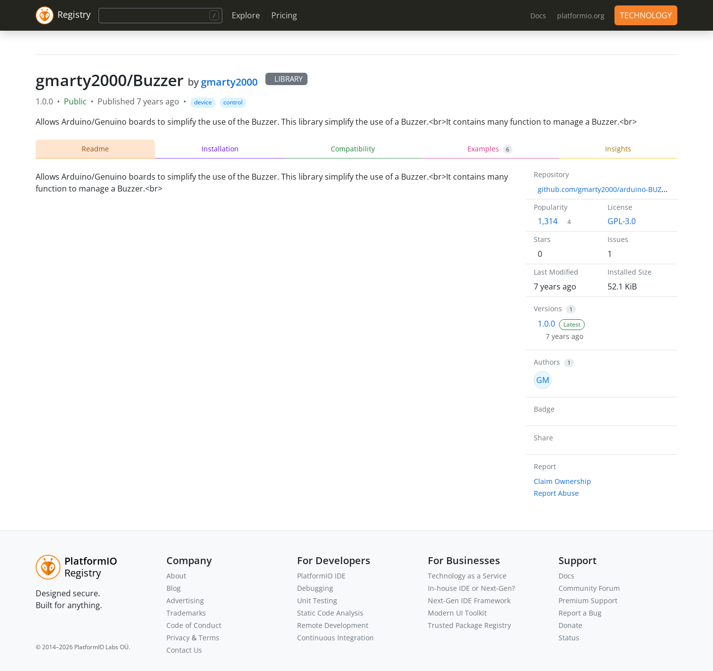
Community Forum (589, 588)
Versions (548, 308)
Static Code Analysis (330, 613)
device (203, 102)
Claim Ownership (562, 481)
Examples (490, 149)
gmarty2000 (229, 82)
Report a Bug (580, 613)
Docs (566, 575)
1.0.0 (546, 323)
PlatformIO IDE (321, 575)
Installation (220, 148)
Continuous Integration (335, 637)
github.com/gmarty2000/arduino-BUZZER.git (611, 189)
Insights (618, 148)
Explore (246, 15)
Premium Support (588, 600)
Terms (209, 637)
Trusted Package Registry (469, 625)
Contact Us (184, 650)
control (233, 102)
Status (569, 637)
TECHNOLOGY (646, 15)
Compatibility (353, 148)
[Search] (160, 15)
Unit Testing (317, 600)
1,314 (548, 221)
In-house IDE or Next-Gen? (471, 588)
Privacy (178, 637)
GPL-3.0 (622, 221)
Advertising (185, 600)
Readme (95, 148)
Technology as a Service (467, 575)
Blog (173, 588)
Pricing (284, 15)
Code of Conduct (193, 625)
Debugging (315, 588)
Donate (570, 625)
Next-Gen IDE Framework (469, 600)
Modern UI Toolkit (457, 613)
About (176, 575)
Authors (547, 362)
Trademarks (186, 613)
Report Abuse (556, 493)
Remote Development (332, 625)
